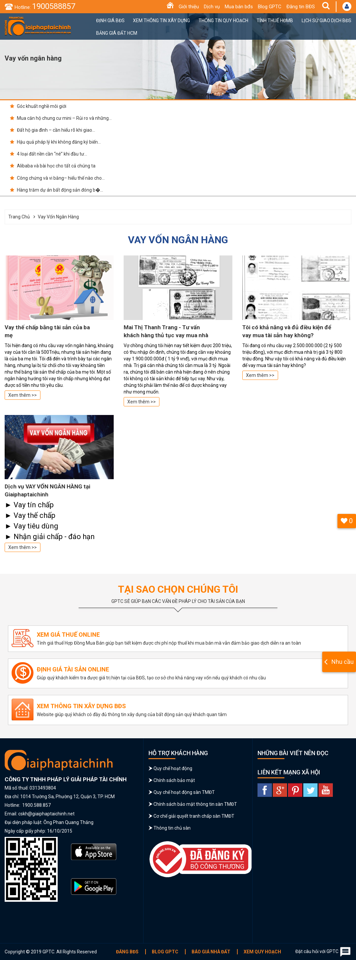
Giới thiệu (189, 7)
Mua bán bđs (239, 7)
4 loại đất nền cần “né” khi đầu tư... (48, 154)
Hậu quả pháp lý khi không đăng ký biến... (55, 142)
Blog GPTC (269, 7)
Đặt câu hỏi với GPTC (323, 952)
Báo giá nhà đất (211, 951)
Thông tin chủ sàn (172, 828)
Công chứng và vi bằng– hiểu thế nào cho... (57, 178)
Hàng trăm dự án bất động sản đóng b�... (56, 190)
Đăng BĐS (127, 951)
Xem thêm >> (22, 395)
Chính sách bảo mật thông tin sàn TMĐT (195, 804)
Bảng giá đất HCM (116, 33)
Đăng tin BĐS (300, 7)
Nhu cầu (342, 661)
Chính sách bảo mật (174, 780)
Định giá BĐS (110, 20)
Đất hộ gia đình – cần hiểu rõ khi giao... (52, 130)
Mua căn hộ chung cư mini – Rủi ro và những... (61, 118)
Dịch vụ (212, 7)
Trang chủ (19, 216)
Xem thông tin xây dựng (161, 20)
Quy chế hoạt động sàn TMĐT (184, 792)
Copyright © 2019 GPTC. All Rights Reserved (51, 951)
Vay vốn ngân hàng (58, 216)
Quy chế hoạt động (172, 768)
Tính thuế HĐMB (275, 20)
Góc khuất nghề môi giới (38, 106)
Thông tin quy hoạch (223, 20)
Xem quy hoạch (262, 951)
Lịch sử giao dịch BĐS (326, 20)
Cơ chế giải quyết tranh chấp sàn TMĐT (193, 816)
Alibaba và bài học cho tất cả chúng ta (52, 165)
